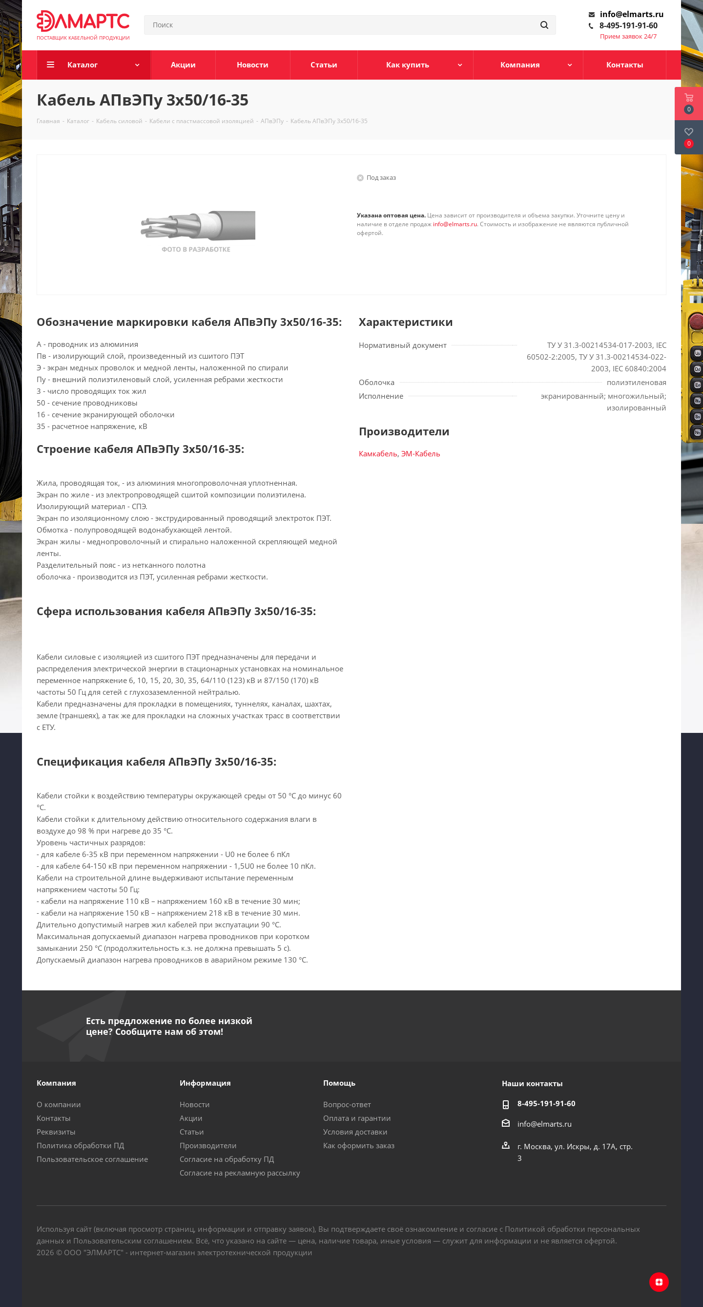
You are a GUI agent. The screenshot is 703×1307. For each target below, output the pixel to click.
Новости (195, 1104)
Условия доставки (355, 1131)
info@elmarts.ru (632, 14)
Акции (191, 1118)
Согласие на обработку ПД (227, 1159)
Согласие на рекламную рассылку (240, 1173)
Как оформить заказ (358, 1145)
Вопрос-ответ (347, 1104)
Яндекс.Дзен (659, 1282)
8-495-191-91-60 (629, 25)
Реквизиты (56, 1131)
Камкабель (378, 453)
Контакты (54, 1118)
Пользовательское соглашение (92, 1159)
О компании (59, 1104)
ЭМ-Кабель (420, 453)
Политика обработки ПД (80, 1145)
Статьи (192, 1131)
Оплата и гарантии (357, 1118)
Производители (208, 1145)
